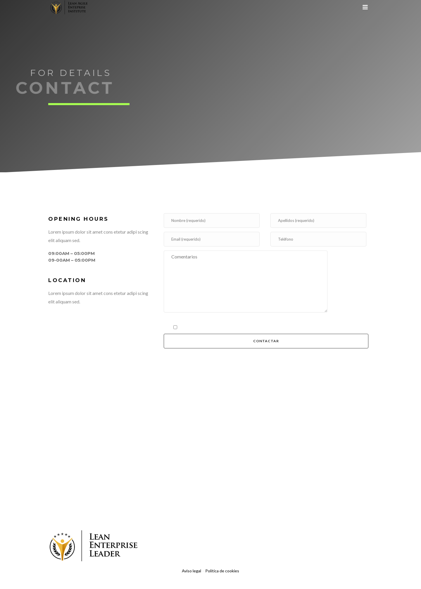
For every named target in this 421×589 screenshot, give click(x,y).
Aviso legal (191, 570)
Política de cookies (222, 570)
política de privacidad (219, 326)
